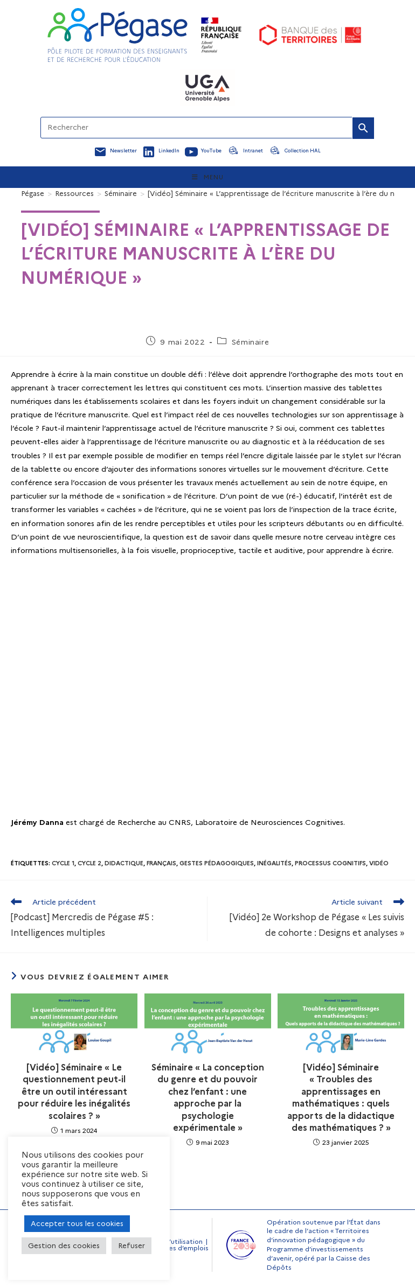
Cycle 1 (63, 863)
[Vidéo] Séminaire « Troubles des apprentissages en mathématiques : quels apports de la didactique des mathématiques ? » (341, 1097)
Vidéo (379, 863)
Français (161, 863)
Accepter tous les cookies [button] (77, 1223)
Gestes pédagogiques (216, 863)
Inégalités (274, 863)
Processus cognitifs (330, 863)
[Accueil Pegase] (117, 35)
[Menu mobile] (208, 177)
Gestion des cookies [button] (64, 1245)
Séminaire (250, 342)
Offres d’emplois (182, 1248)
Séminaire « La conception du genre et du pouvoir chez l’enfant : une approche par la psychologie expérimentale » (207, 1097)
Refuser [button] (131, 1245)
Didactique (124, 863)
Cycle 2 (89, 863)
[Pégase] (32, 193)
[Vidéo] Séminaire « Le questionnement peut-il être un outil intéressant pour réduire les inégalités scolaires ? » (74, 1091)
